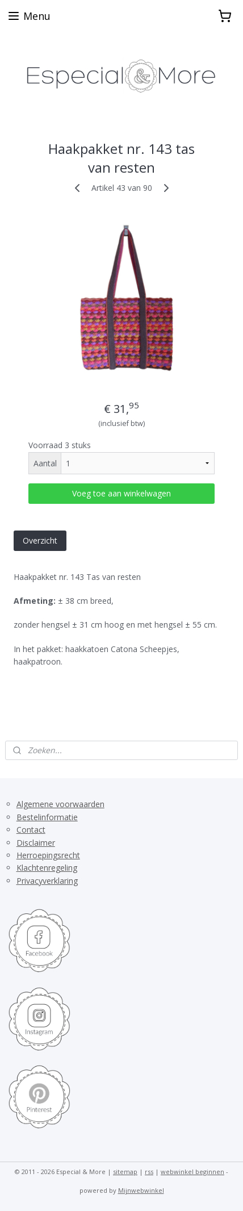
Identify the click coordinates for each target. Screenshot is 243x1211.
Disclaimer (35, 842)
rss (149, 1171)
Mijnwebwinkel (141, 1190)
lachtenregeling (49, 867)
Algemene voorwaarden (60, 804)
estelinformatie (50, 817)
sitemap (125, 1171)
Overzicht (40, 539)
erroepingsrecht (51, 855)
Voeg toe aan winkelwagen (121, 492)
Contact (30, 829)
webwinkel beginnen (192, 1171)
